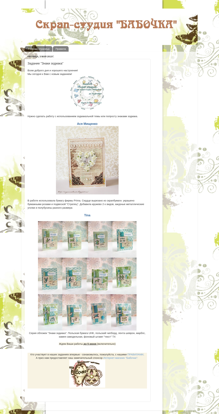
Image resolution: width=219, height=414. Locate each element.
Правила (60, 48)
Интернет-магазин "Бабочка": (120, 357)
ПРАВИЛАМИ (135, 354)
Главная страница (39, 48)
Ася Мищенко (87, 124)
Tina (87, 215)
